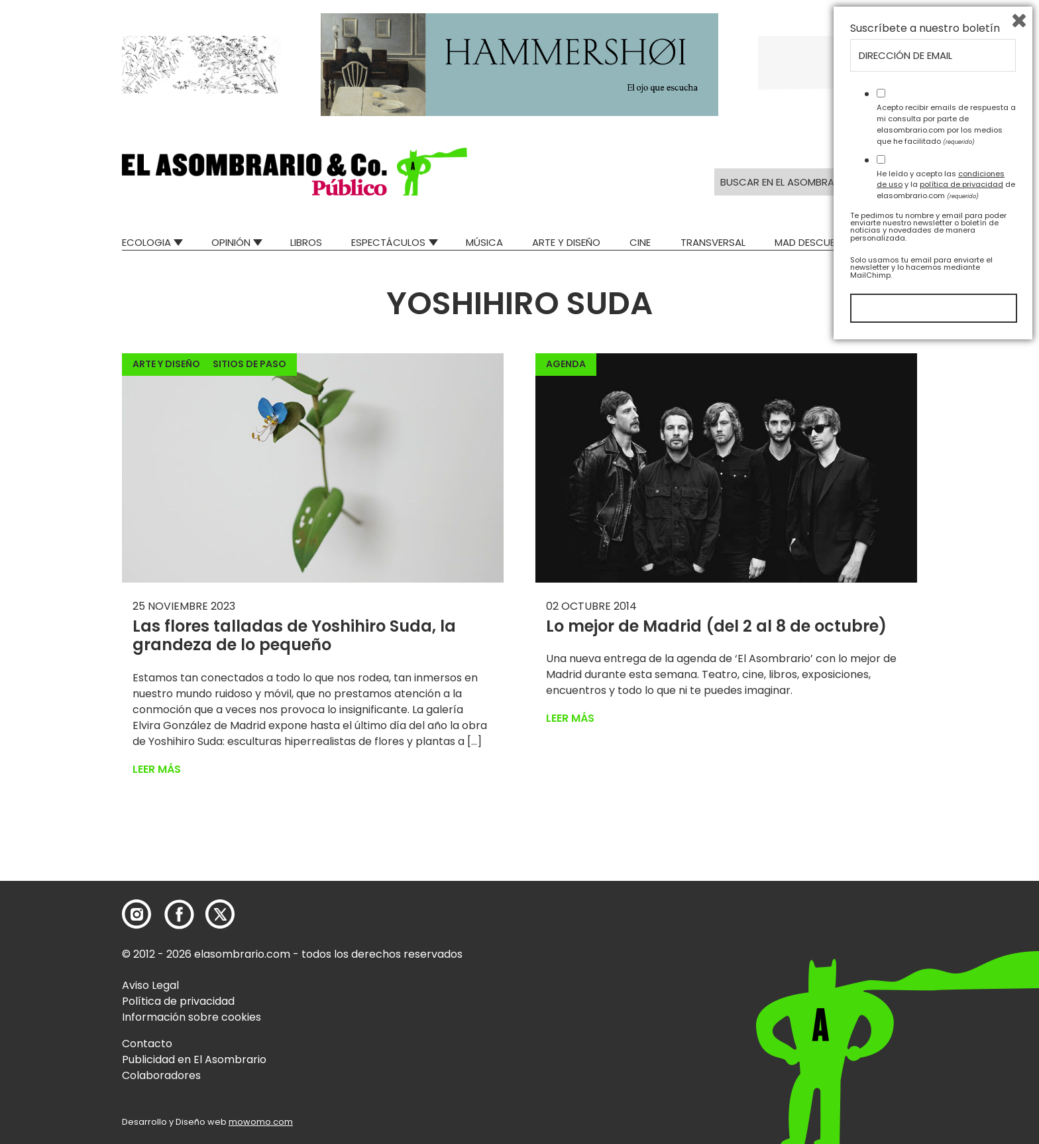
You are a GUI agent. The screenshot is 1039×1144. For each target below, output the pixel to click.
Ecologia (146, 242)
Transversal (713, 242)
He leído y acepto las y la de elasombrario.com (946, 982)
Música (484, 242)
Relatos (896, 242)
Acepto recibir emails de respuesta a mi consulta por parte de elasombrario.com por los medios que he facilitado (946, 922)
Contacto (147, 1043)
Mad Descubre (811, 242)
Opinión (230, 242)
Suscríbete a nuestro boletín (925, 826)
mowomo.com (261, 1121)
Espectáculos (388, 242)
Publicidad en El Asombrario (194, 1059)
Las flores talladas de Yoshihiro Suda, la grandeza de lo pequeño (294, 635)
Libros (306, 242)
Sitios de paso (249, 364)
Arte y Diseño (566, 242)
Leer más (157, 769)
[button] (294, 172)
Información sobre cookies (191, 1017)
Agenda (566, 364)
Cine (640, 242)
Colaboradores (161, 1075)
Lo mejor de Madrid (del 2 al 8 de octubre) (716, 626)
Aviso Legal (150, 985)
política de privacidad (961, 982)
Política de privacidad (178, 1001)
